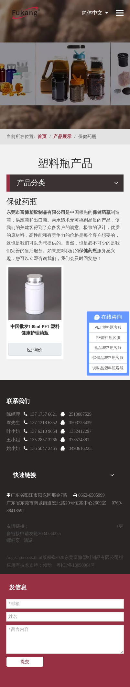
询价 (34, 349)
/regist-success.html (24, 557)
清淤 (28, 540)
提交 (24, 661)
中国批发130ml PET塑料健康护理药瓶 (34, 329)
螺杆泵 (13, 540)
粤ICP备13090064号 (75, 565)
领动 (47, 565)
